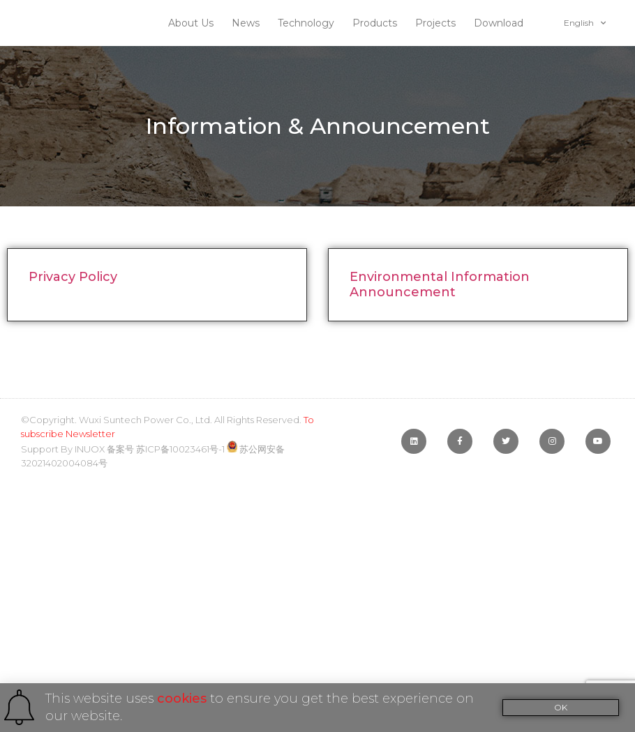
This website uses (101, 698)
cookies (182, 698)
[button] (561, 707)
